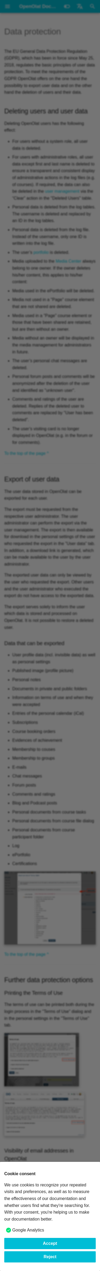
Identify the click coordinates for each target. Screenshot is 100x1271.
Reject (49, 1256)
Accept (50, 1243)
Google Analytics (28, 1230)
